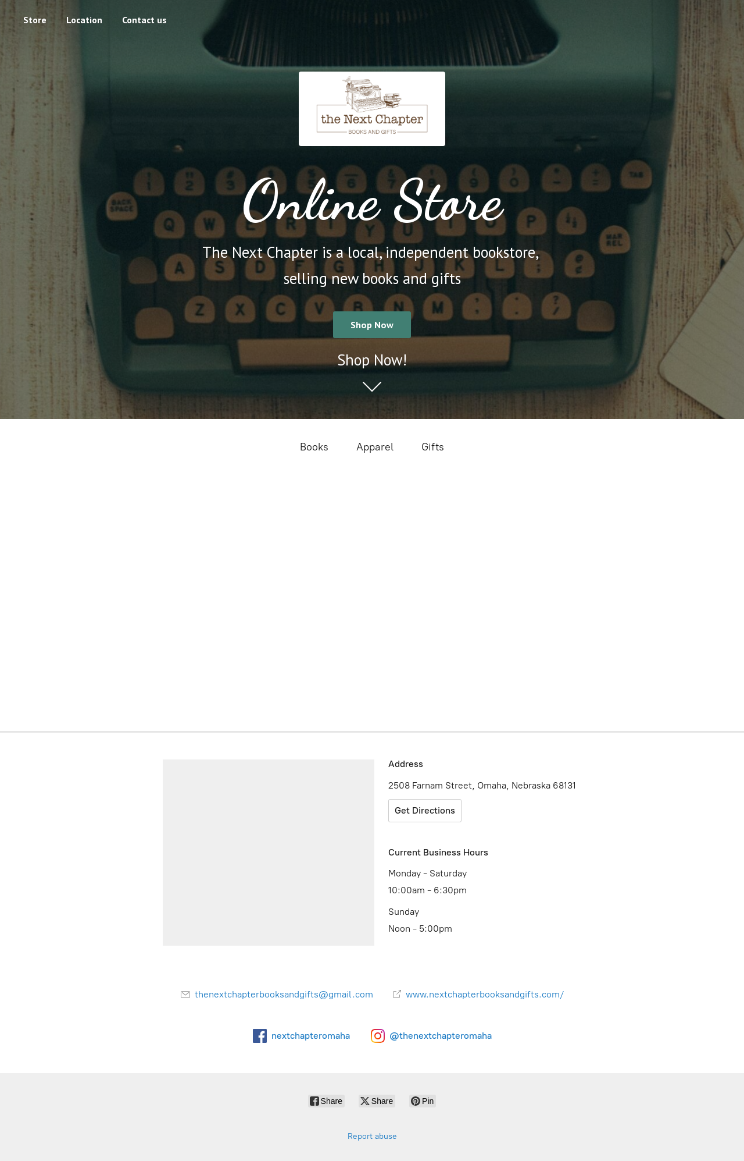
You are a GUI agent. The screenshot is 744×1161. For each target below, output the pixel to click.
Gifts (432, 447)
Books (314, 447)
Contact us (144, 20)
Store (34, 20)
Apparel (375, 447)
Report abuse (372, 1136)
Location (84, 20)
